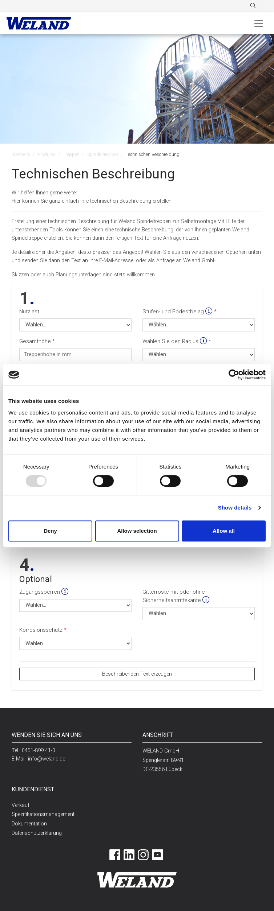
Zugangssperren (44, 592)
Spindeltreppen (102, 154)
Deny (50, 531)
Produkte (46, 154)
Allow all (224, 531)
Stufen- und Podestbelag (178, 311)
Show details (235, 507)
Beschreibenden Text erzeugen (137, 674)
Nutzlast (29, 311)
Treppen (71, 154)
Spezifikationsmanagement (43, 814)
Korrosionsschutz (41, 630)
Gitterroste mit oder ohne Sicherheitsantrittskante (176, 596)
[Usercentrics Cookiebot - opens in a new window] (234, 374)
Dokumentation (29, 824)
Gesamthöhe (35, 341)
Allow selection (137, 531)
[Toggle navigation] (259, 23)
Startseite (21, 154)
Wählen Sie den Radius (175, 341)
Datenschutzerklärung (37, 833)
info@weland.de (46, 759)
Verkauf (20, 805)
